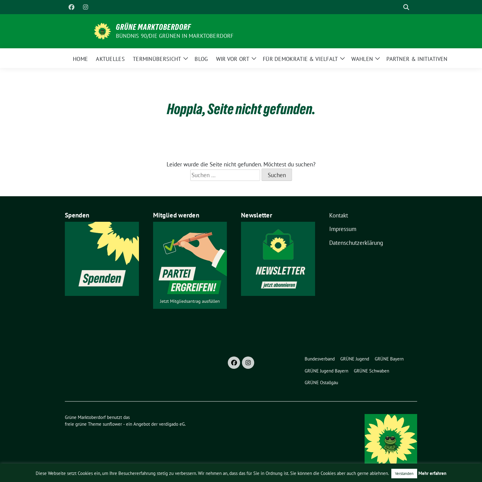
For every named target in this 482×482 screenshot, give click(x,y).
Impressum (342, 229)
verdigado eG (172, 424)
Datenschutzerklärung (356, 242)
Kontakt (338, 215)
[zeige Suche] (406, 7)
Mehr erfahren (432, 473)
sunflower (112, 424)
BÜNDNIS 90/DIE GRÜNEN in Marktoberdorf (175, 35)
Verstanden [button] (404, 473)
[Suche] (397, 7)
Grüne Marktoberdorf (153, 27)
